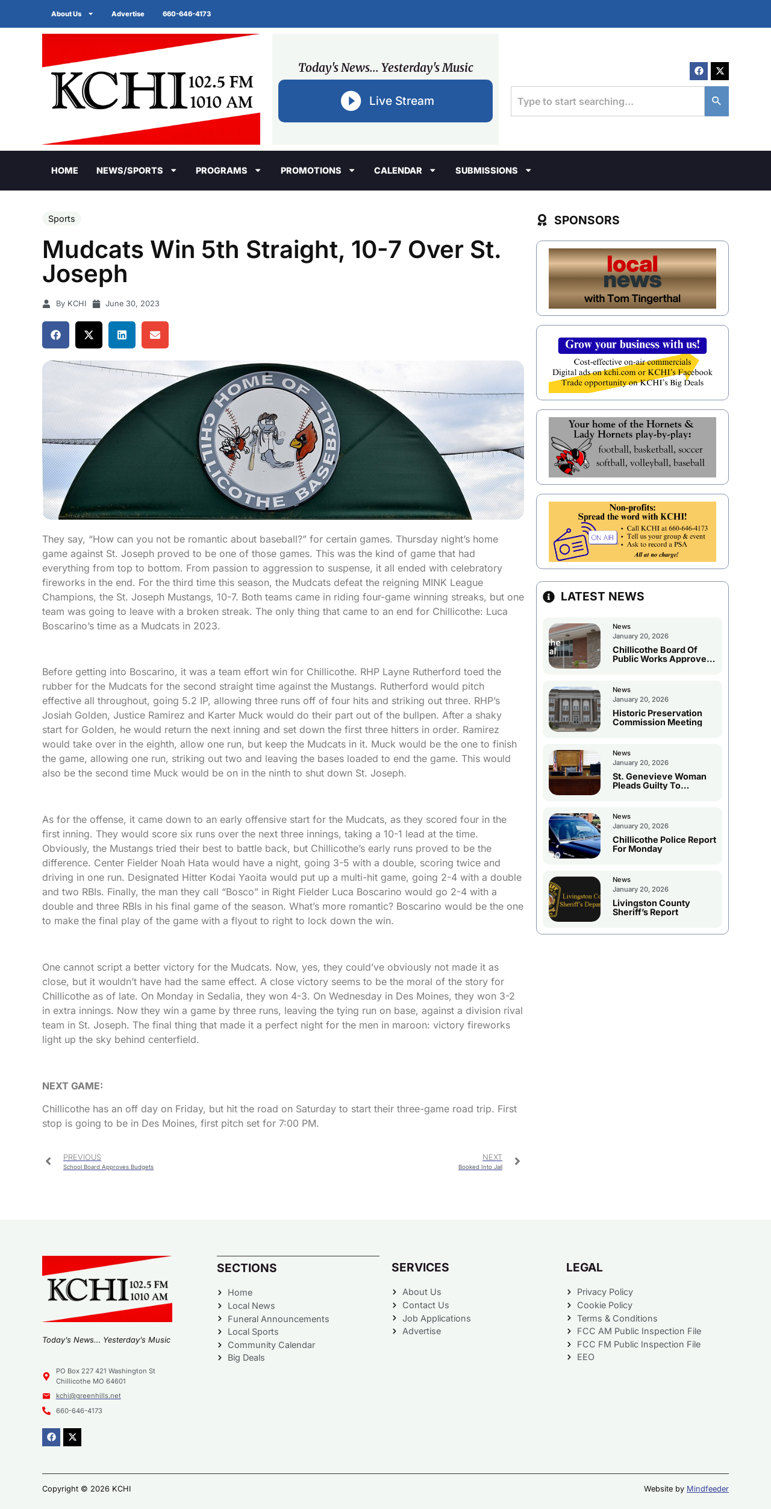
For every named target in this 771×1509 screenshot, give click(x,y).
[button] (55, 334)
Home (64, 170)
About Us (72, 13)
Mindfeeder (708, 1488)
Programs (229, 170)
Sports (61, 218)
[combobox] (608, 101)
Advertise (128, 14)
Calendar (405, 170)
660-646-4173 (187, 14)
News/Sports (137, 170)
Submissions (493, 170)
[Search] (717, 101)
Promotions (318, 170)
